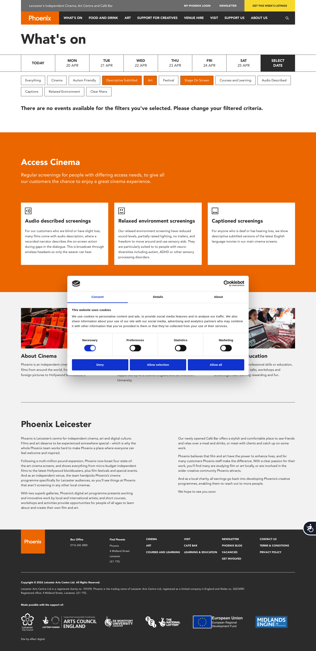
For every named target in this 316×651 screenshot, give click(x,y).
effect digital (37, 639)
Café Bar (190, 545)
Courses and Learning (235, 80)
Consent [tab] (97, 297)
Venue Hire (194, 18)
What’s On (73, 18)
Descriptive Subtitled (121, 80)
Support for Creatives (157, 18)
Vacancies (229, 552)
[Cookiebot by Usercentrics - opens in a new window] (226, 284)
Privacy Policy (270, 552)
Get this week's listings (270, 5)
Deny (100, 364)
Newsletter (227, 5)
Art (128, 18)
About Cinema (39, 356)
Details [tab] (158, 297)
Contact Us (268, 539)
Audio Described (274, 80)
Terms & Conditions (274, 545)
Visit (214, 18)
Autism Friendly (84, 80)
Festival (168, 80)
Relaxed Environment (64, 91)
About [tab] (218, 297)
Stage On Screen (197, 80)
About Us (259, 18)
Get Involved (231, 558)
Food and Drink (103, 18)
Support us (234, 18)
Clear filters (98, 91)
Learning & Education (200, 552)
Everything (33, 80)
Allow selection (158, 364)
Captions (31, 91)
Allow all (216, 364)
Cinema (56, 80)
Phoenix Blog (232, 545)
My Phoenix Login (197, 5)
